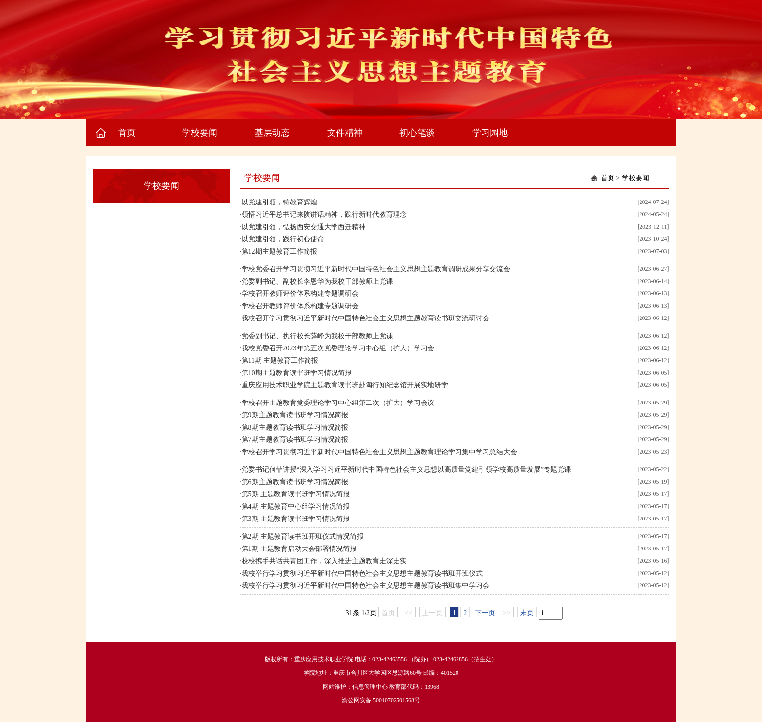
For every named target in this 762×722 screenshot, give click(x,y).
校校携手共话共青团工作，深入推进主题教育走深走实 (324, 561)
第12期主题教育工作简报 (279, 251)
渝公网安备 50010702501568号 (381, 700)
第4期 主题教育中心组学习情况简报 (296, 506)
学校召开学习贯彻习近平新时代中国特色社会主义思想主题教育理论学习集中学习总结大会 (379, 452)
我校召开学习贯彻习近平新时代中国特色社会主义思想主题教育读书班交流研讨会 (365, 318)
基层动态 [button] (272, 133)
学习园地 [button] (490, 133)
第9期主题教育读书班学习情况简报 (295, 415)
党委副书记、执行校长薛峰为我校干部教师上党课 (317, 336)
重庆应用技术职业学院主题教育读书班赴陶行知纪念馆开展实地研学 (345, 385)
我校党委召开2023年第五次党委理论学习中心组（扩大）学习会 (338, 348)
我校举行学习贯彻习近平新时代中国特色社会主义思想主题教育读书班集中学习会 (365, 585)
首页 (607, 178)
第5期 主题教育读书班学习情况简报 (296, 494)
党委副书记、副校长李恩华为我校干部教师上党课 (317, 281)
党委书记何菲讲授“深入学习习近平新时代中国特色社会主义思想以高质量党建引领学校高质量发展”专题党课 (406, 469)
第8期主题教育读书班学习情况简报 (295, 427)
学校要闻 (635, 178)
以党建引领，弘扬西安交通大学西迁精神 (304, 227)
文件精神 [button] (345, 133)
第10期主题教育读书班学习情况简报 (297, 372)
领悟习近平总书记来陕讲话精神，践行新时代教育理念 (324, 214)
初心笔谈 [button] (417, 133)
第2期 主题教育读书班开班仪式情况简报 (303, 536)
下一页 (485, 613)
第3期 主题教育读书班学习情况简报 (296, 518)
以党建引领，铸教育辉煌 (279, 202)
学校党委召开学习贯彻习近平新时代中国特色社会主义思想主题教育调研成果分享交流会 (376, 269)
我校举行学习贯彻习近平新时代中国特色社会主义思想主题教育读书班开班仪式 (362, 573)
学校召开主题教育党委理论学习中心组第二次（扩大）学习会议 (338, 402)
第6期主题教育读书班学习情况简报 (295, 482)
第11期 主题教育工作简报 (280, 360)
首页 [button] (127, 133)
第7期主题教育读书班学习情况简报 (295, 439)
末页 (527, 613)
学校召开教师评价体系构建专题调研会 (300, 293)
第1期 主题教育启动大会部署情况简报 (299, 548)
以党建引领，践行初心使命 (283, 239)
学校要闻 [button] (199, 133)
